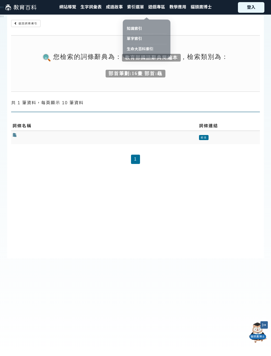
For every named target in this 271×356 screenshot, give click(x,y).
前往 (204, 137)
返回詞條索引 (26, 23)
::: (2, 7)
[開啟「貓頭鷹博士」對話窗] (258, 333)
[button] (135, 7)
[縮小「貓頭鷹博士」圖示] (264, 325)
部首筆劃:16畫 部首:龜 (136, 73)
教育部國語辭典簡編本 (151, 57)
